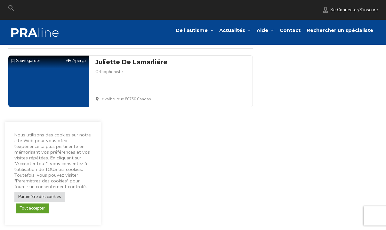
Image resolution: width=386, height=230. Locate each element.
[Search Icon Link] (11, 9)
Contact (290, 30)
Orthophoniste (109, 72)
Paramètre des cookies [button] (39, 197)
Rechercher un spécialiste (340, 30)
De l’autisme (192, 30)
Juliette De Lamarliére (131, 62)
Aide (262, 30)
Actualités (232, 30)
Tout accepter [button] (32, 208)
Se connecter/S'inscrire (354, 10)
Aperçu (76, 61)
